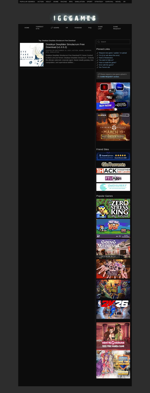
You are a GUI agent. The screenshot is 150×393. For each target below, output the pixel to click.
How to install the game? (107, 62)
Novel (118, 1)
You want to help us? (106, 60)
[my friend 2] (113, 164)
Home (27, 28)
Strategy (99, 1)
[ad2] (112, 336)
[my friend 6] (113, 178)
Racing (64, 1)
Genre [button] (56, 28)
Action (41, 1)
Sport (90, 1)
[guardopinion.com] (113, 156)
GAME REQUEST (117, 28)
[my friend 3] (113, 170)
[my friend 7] (113, 187)
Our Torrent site (104, 67)
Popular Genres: (27, 1)
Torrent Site (40, 28)
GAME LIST (100, 28)
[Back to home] (75, 13)
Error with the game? (106, 65)
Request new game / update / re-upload (113, 53)
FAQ (90, 28)
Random (78, 28)
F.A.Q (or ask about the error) (109, 55)
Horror (88, 50)
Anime (56, 1)
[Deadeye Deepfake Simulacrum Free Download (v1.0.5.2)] (32, 54)
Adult (48, 1)
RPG (71, 1)
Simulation (80, 1)
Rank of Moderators (106, 58)
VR (124, 1)
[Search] (113, 42)
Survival (109, 1)
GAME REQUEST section (109, 77)
